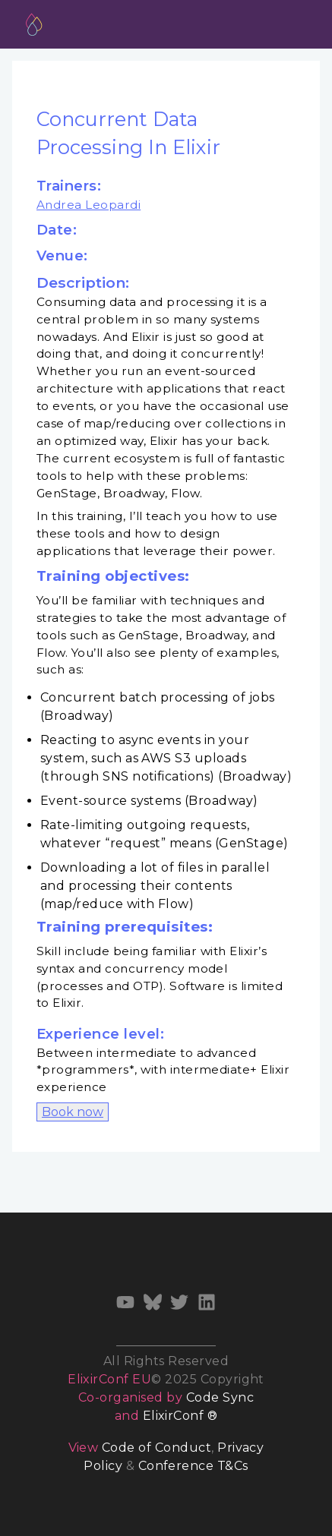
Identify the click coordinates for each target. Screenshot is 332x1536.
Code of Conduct (156, 1447)
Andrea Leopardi (88, 204)
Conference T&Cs (193, 1466)
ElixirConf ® (180, 1415)
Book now (72, 1112)
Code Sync (220, 1397)
